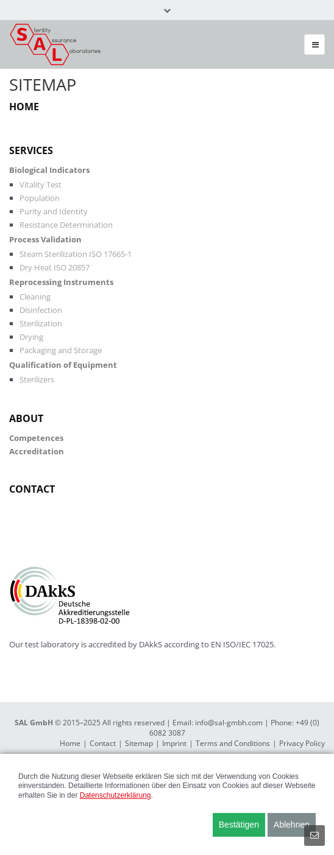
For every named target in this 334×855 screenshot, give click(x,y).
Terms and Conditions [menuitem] (233, 743)
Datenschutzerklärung (115, 795)
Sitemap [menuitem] (139, 743)
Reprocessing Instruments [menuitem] (61, 281)
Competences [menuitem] (36, 437)
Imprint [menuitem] (174, 743)
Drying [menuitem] (31, 336)
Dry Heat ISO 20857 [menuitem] (55, 267)
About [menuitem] (26, 418)
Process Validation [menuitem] (45, 239)
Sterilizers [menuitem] (37, 379)
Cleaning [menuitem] (35, 296)
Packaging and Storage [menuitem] (61, 350)
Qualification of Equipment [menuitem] (63, 364)
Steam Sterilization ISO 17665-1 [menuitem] (76, 253)
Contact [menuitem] (32, 489)
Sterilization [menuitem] (41, 323)
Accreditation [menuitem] (36, 451)
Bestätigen (239, 824)
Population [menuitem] (40, 197)
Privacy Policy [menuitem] (302, 743)
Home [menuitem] (24, 106)
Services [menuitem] (31, 150)
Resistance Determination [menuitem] (66, 224)
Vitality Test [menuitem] (41, 184)
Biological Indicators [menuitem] (49, 169)
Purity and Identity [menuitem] (54, 211)
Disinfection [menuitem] (41, 309)
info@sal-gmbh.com (229, 722)
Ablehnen (292, 824)
